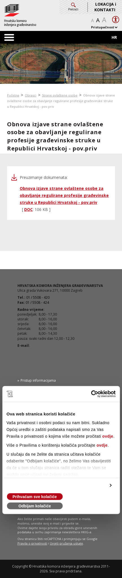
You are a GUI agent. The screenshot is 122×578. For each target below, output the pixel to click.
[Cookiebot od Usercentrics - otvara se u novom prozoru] (91, 394)
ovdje (107, 436)
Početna (13, 95)
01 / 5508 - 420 (38, 297)
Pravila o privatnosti (32, 543)
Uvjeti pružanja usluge (66, 543)
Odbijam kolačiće (34, 506)
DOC (28, 209)
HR (114, 37)
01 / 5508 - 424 (37, 302)
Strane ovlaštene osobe (59, 95)
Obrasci (30, 95)
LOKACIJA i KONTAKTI (105, 6)
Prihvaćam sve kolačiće (34, 496)
